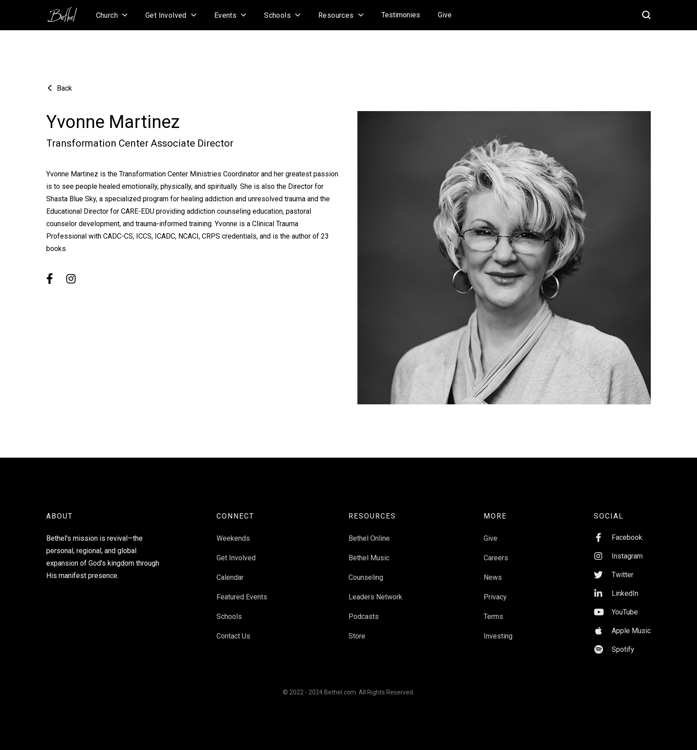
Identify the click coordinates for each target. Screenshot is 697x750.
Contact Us (233, 636)
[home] (66, 11)
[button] (111, 15)
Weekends (233, 538)
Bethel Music (368, 558)
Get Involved (236, 558)
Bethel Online (369, 538)
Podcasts (363, 616)
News (493, 577)
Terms (493, 616)
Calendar (230, 577)
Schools (229, 616)
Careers (496, 558)
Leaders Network (375, 597)
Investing (498, 636)
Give (445, 15)
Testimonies (400, 15)
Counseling (365, 577)
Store (356, 636)
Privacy (495, 597)
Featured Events (241, 597)
